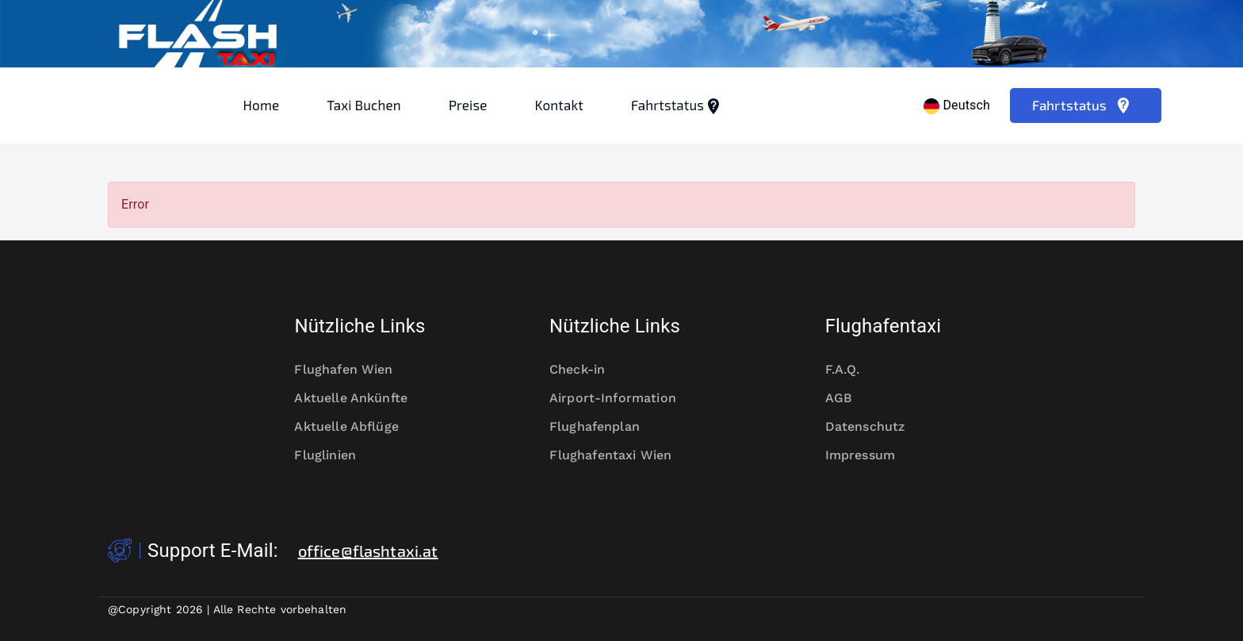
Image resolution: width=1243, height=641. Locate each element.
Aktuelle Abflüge (356, 426)
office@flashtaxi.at (368, 550)
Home (261, 105)
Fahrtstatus (677, 107)
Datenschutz (875, 426)
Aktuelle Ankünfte (359, 398)
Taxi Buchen (364, 105)
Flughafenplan (604, 426)
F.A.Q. (853, 369)
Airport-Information (621, 398)
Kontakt (559, 105)
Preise (468, 105)
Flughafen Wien (353, 369)
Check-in (587, 369)
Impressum (870, 455)
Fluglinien (335, 455)
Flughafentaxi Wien (621, 455)
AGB (849, 398)
